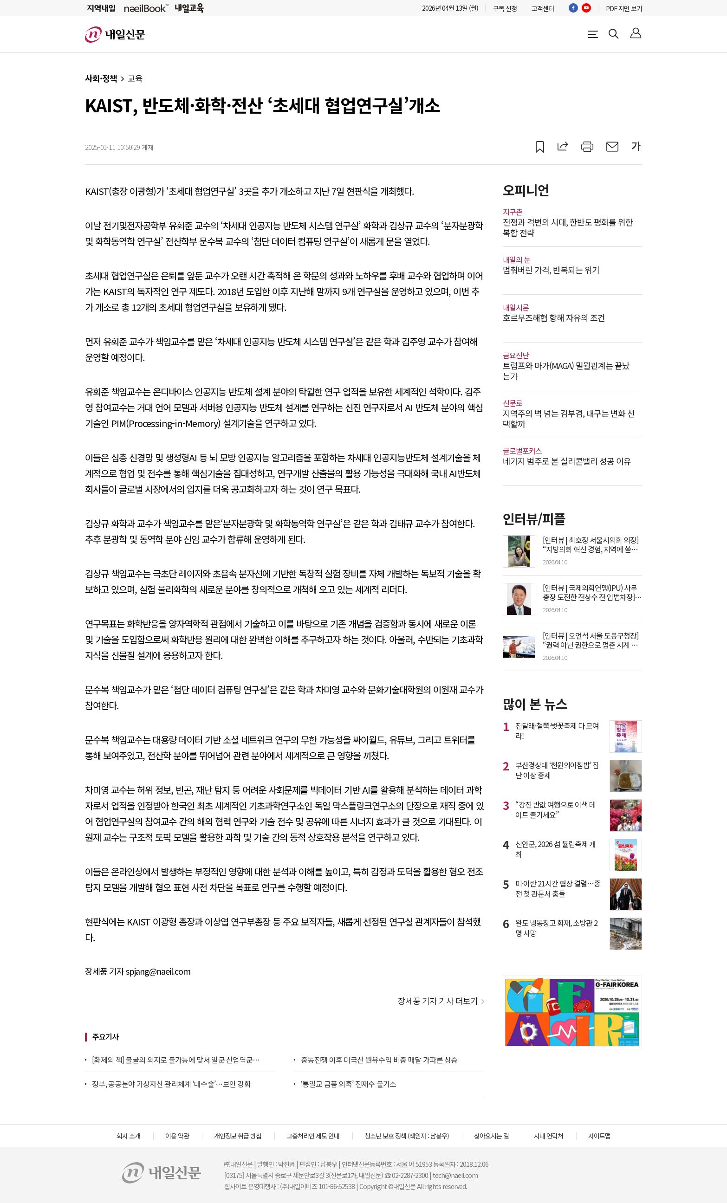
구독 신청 (505, 8)
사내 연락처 (548, 1135)
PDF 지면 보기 (624, 8)
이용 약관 (177, 1135)
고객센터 (543, 8)
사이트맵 (599, 1135)
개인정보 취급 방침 (237, 1135)
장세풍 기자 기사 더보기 (438, 1001)
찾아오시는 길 (491, 1135)
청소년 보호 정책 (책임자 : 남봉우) (406, 1135)
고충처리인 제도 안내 (312, 1135)
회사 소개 (128, 1135)
